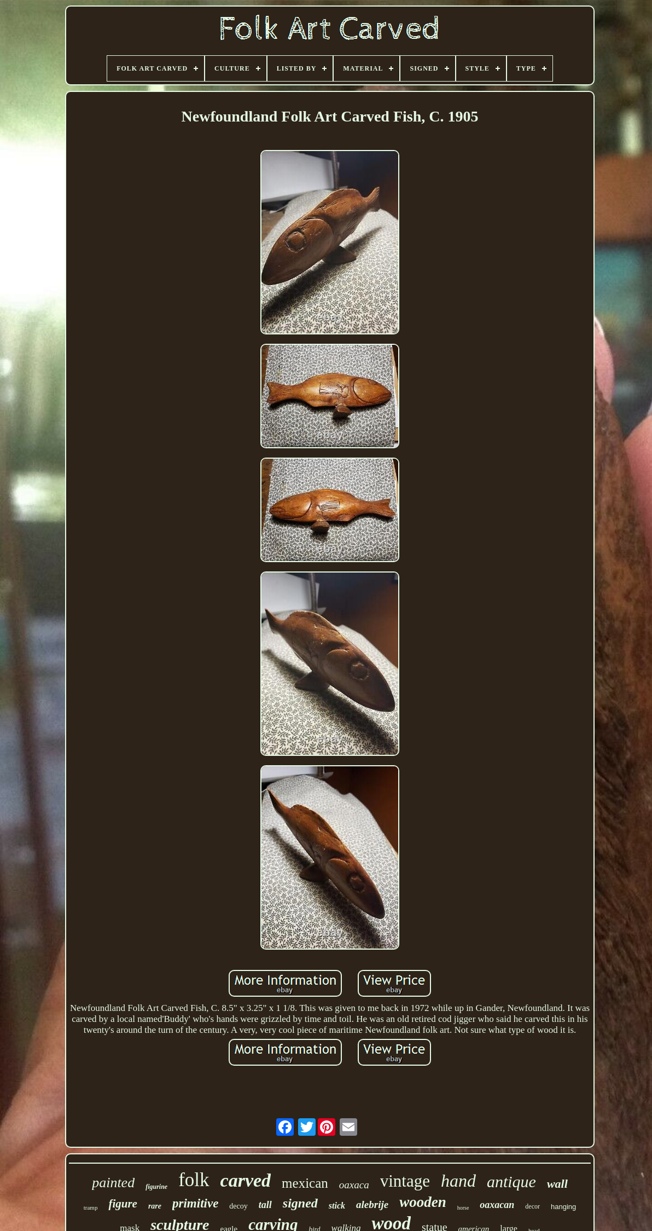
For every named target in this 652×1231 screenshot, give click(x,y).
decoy (238, 1206)
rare (154, 1206)
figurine (156, 1186)
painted (113, 1182)
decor (532, 1206)
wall (557, 1183)
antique (511, 1181)
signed (300, 1203)
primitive (195, 1203)
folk (193, 1179)
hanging (563, 1207)
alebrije (372, 1204)
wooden (422, 1202)
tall (265, 1204)
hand (458, 1180)
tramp (91, 1207)
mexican (305, 1183)
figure (122, 1203)
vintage (405, 1180)
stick (337, 1205)
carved (245, 1180)
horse (463, 1208)
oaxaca (354, 1184)
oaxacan (497, 1204)
